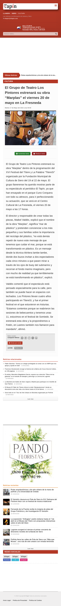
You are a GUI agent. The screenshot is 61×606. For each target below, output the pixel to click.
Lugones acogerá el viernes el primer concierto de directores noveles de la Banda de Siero (31, 531)
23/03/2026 (15, 534)
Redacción (18, 348)
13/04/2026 (15, 494)
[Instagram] (33, 338)
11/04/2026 (15, 504)
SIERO (14, 13)
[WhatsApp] (22, 338)
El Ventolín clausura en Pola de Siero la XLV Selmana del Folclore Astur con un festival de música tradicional (34, 500)
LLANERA (6, 13)
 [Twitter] (25, 338)
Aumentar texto (22, 154)
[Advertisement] (32, 55)
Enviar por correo (15, 343)
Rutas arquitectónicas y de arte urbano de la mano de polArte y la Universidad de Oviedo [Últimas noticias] (38, 75)
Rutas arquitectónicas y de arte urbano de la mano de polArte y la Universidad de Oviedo (32, 491)
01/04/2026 (15, 525)
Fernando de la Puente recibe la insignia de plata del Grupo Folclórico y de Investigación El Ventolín (32, 510)
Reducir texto (39, 154)
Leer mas (30, 399)
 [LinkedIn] (36, 338)
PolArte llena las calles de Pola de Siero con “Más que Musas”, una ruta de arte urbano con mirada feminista (32, 540)
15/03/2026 (15, 544)
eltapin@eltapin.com (11, 18)
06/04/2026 (15, 513)
